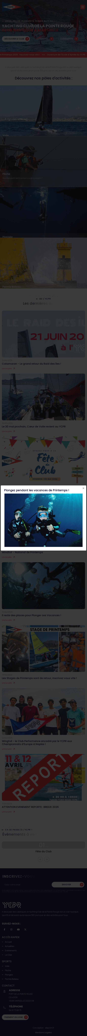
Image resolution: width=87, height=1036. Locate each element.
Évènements (66, 39)
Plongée (8, 237)
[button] (82, 7)
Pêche (6, 174)
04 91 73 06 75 (15, 1010)
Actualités (42, 39)
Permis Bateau (12, 287)
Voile (6, 135)
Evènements (11, 950)
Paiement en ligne (13, 1017)
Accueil (8, 941)
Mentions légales (43, 1032)
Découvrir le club (14, 39)
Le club (8, 954)
